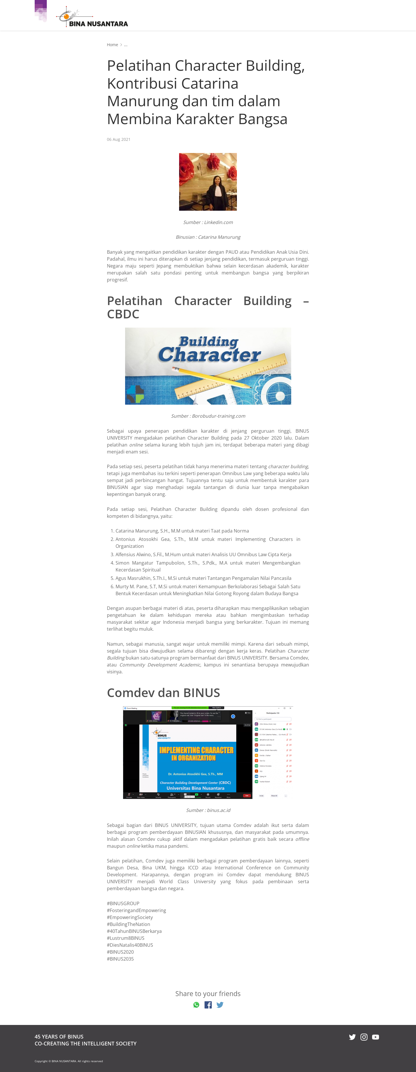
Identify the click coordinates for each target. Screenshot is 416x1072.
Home (112, 44)
